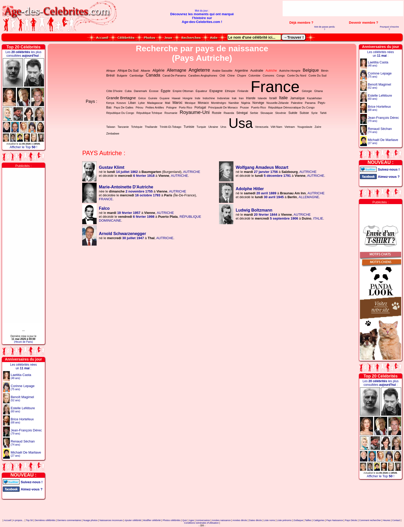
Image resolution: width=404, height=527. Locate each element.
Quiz (184, 520)
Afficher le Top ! (23, 147)
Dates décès (255, 520)
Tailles (308, 520)
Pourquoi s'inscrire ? (389, 28)
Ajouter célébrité (132, 520)
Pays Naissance (334, 520)
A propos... (18, 520)
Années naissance (221, 520)
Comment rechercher (370, 520)
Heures (386, 520)
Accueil (7, 520)
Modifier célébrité (152, 520)
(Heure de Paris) (23, 341)
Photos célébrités (171, 520)
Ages (191, 520)
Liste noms (269, 520)
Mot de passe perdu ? (324, 28)
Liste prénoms (284, 520)
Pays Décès (351, 520)
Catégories (319, 520)
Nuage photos (90, 520)
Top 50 (29, 520)
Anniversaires (203, 520)
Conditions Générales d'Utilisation (201, 523)
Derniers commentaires (69, 520)
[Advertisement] (343, 8)
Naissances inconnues (111, 520)
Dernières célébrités (45, 520)
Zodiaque (298, 520)
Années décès (239, 520)
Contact (396, 520)
